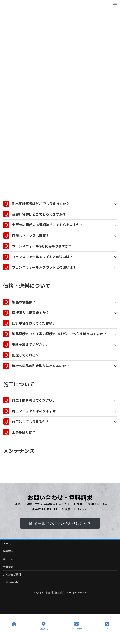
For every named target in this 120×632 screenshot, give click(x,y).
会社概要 (8, 566)
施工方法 (8, 559)
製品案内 (8, 551)
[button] (60, 523)
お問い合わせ (10, 582)
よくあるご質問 (12, 574)
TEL (107, 626)
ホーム (7, 543)
